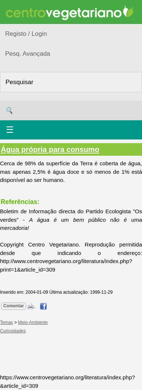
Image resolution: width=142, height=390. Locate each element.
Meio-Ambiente (33, 322)
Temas (6, 322)
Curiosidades (13, 331)
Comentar (13, 305)
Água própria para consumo (50, 149)
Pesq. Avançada (27, 53)
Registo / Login (26, 33)
